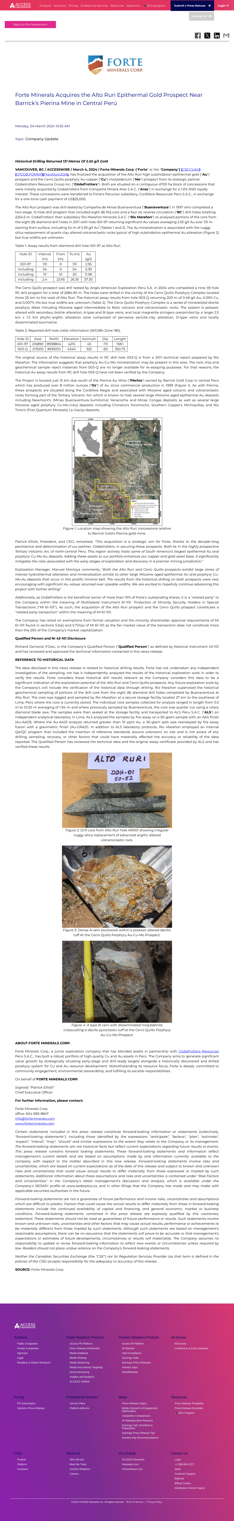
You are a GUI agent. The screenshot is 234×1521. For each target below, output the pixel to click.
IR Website (128, 1348)
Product (21, 1459)
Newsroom (134, 5)
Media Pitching (78, 1357)
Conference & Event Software (191, 1348)
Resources (117, 5)
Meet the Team (78, 1464)
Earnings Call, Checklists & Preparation (137, 1427)
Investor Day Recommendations (140, 1437)
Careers (74, 1473)
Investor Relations (80, 1469)
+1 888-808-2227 (184, 1464)
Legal (20, 1357)
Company (22, 1469)
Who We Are (77, 1459)
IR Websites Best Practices (137, 1420)
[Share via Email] (226, 35)
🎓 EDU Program (184, 1412)
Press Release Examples (189, 1408)
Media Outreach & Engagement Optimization (140, 1410)
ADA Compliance (131, 1353)
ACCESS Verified (79, 1381)
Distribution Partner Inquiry (190, 1488)
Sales (178, 1469)
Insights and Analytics (82, 1376)
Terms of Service (135, 1502)
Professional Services (94, 5)
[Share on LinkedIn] (217, 35)
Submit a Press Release (192, 5)
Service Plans (77, 1403)
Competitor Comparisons (136, 1415)
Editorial (179, 1478)
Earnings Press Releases (136, 1362)
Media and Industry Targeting (86, 1367)
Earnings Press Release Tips (138, 1432)
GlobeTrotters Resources (199, 1051)
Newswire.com (130, 1464)
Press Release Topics (134, 1403)
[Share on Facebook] (198, 35)
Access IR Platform (133, 1343)
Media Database (79, 1353)
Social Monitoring (79, 1372)
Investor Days (130, 1367)
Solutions (60, 5)
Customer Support (185, 1473)
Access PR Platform (81, 1343)
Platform (22, 1464)
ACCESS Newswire (133, 1459)
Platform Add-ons (79, 1408)
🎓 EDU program (154, 5)
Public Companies (27, 1343)
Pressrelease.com (132, 1469)
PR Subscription (26, 1403)
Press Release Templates (189, 1403)
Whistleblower (130, 1372)
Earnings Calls (130, 1357)
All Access (180, 1343)
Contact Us (201, 16)
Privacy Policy (154, 1502)
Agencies (22, 1353)
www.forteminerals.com (34, 1124)
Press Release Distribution (85, 1348)
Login (223, 5)
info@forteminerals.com (35, 1119)
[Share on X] (207, 35)
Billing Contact (183, 1483)
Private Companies (28, 1348)
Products (45, 5)
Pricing (73, 5)
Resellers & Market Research (33, 1362)
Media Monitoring (79, 1362)
